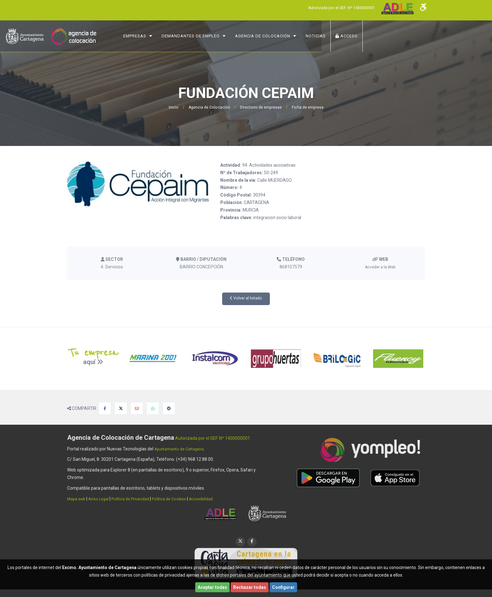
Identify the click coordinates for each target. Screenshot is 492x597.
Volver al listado (246, 298)
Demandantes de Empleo (253, 36)
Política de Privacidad (137, 498)
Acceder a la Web (380, 266)
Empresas (196, 36)
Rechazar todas (249, 587)
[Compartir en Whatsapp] (153, 408)
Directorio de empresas (261, 107)
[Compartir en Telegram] (169, 408)
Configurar (283, 587)
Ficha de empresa (311, 107)
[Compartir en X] (121, 408)
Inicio (168, 107)
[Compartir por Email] (137, 408)
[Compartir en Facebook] (105, 408)
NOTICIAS (378, 36)
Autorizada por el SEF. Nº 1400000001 (336, 7)
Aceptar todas (212, 587)
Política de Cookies (179, 498)
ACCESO (409, 36)
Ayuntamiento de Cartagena (182, 448)
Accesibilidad (214, 498)
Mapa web (77, 498)
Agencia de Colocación (324, 36)
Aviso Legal (102, 498)
